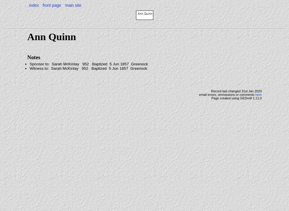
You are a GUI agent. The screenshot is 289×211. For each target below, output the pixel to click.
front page (51, 5)
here (258, 94)
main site (73, 5)
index (34, 5)
